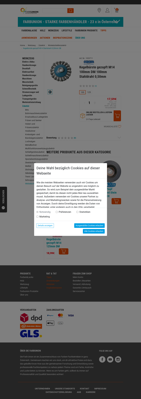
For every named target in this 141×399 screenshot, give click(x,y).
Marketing (44, 216)
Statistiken (84, 212)
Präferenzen (65, 212)
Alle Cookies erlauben (93, 231)
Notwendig (45, 212)
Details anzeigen (45, 225)
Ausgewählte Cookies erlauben (89, 225)
